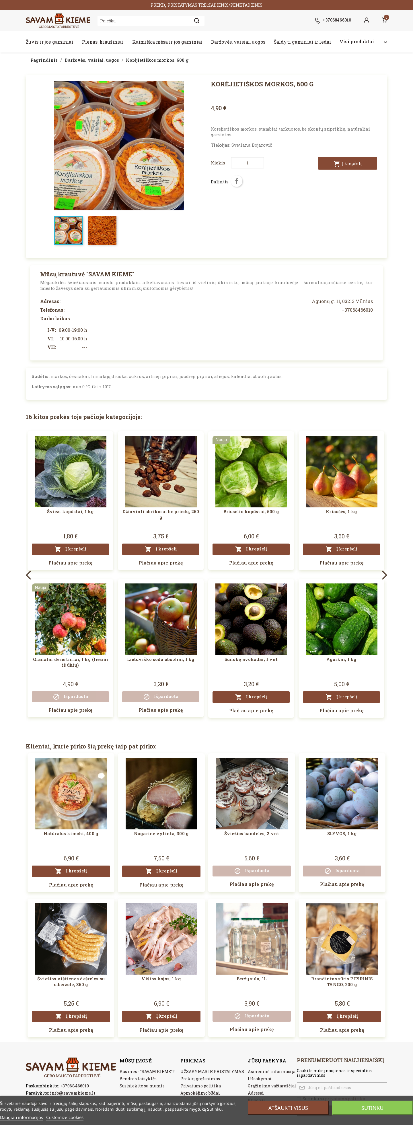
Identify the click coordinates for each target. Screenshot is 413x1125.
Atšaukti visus (288, 1107)
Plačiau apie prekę (70, 563)
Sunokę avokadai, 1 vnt (251, 659)
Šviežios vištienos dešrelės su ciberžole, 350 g (71, 981)
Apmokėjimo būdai (200, 1093)
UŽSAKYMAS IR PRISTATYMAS (212, 1071)
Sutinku (372, 1107)
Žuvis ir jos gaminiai (49, 42)
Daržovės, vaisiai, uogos (238, 42)
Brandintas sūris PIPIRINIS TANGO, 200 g (342, 981)
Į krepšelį (348, 163)
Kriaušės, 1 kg (341, 511)
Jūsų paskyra (267, 1061)
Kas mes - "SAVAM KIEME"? (147, 1071)
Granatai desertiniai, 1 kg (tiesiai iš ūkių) (70, 662)
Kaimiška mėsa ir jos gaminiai (167, 42)
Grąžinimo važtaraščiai (272, 1086)
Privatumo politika (200, 1086)
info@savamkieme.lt (72, 1093)
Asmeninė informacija (271, 1071)
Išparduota (70, 696)
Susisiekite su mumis (142, 1086)
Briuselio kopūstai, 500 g (251, 511)
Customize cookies (64, 1117)
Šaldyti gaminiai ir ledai (302, 42)
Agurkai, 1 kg (341, 659)
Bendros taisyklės (138, 1078)
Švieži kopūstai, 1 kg (70, 511)
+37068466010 (74, 1086)
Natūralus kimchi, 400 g (71, 833)
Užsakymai (260, 1078)
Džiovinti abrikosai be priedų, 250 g (160, 514)
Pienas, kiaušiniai (103, 42)
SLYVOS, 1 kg (342, 833)
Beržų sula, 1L (252, 979)
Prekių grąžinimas (200, 1078)
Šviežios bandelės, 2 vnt (251, 833)
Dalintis (236, 181)
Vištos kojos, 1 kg (161, 979)
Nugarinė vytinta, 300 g (161, 833)
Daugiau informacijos (21, 1117)
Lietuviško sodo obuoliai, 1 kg (161, 659)
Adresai (256, 1093)
